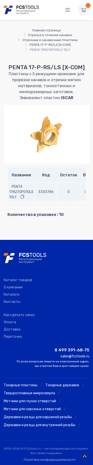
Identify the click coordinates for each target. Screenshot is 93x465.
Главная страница (46, 30)
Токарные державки (62, 385)
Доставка (12, 329)
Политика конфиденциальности (49, 460)
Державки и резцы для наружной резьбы (38, 417)
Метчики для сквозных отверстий (32, 409)
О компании (13, 287)
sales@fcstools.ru (75, 356)
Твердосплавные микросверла (29, 393)
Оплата (10, 322)
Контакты (12, 302)
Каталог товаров (18, 280)
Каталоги (11, 294)
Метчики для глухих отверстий (30, 401)
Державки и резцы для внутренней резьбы (39, 425)
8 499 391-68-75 (72, 349)
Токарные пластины (20, 385)
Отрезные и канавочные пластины (50, 40)
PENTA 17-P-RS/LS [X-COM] (50, 45)
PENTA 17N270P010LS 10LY (21, 192)
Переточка (13, 336)
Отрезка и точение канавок (50, 35)
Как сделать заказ (19, 315)
